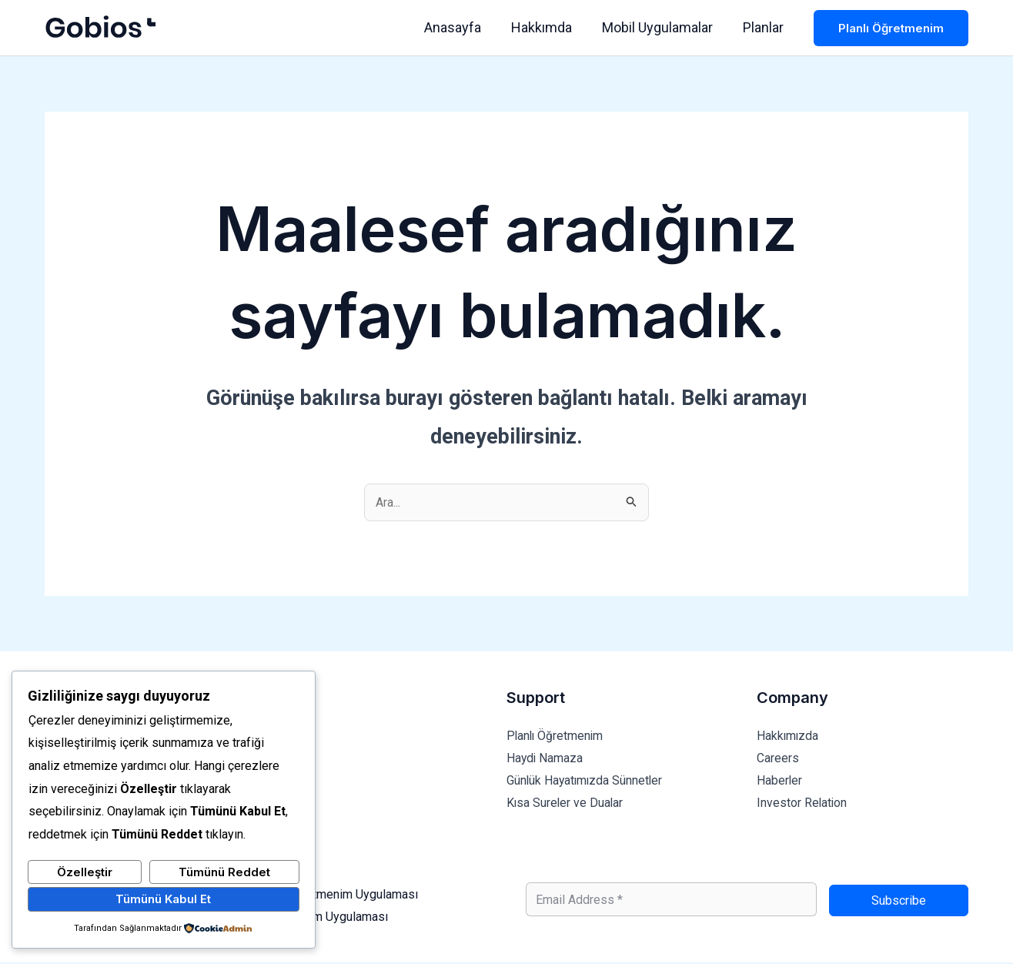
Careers (778, 758)
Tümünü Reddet (224, 872)
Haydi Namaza (545, 758)
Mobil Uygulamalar (660, 27)
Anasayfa (460, 27)
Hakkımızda (788, 735)
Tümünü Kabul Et (163, 899)
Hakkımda (547, 27)
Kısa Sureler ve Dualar (565, 804)
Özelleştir (84, 872)
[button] (891, 28)
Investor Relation (802, 804)
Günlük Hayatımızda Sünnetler (586, 781)
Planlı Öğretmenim (556, 735)
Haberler (780, 781)
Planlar (764, 27)
